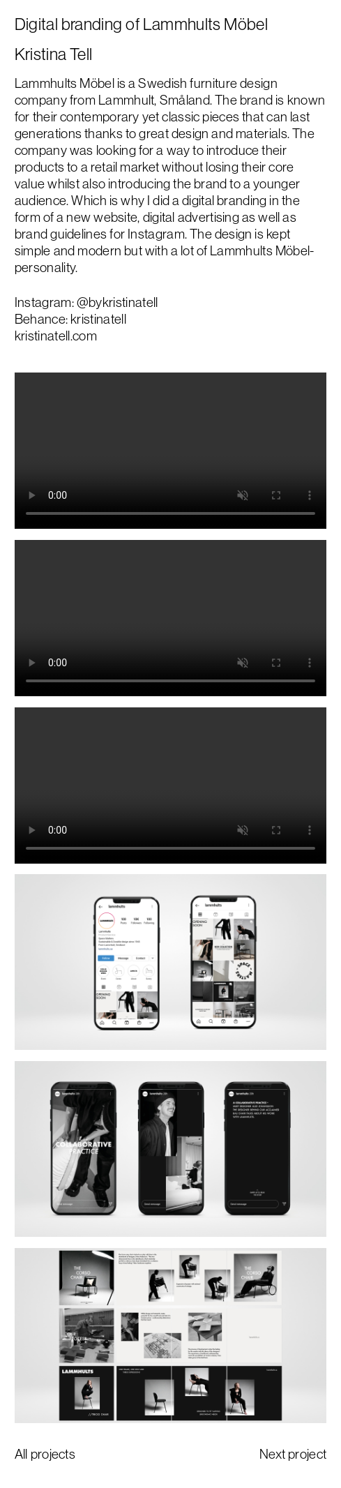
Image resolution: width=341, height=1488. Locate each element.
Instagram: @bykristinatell (86, 302)
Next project (292, 1453)
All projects (45, 1453)
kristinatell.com (56, 335)
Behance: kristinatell (70, 318)
